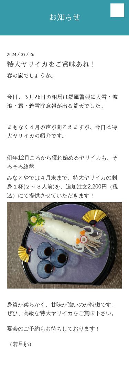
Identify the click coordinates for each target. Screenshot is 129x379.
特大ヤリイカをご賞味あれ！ (51, 64)
